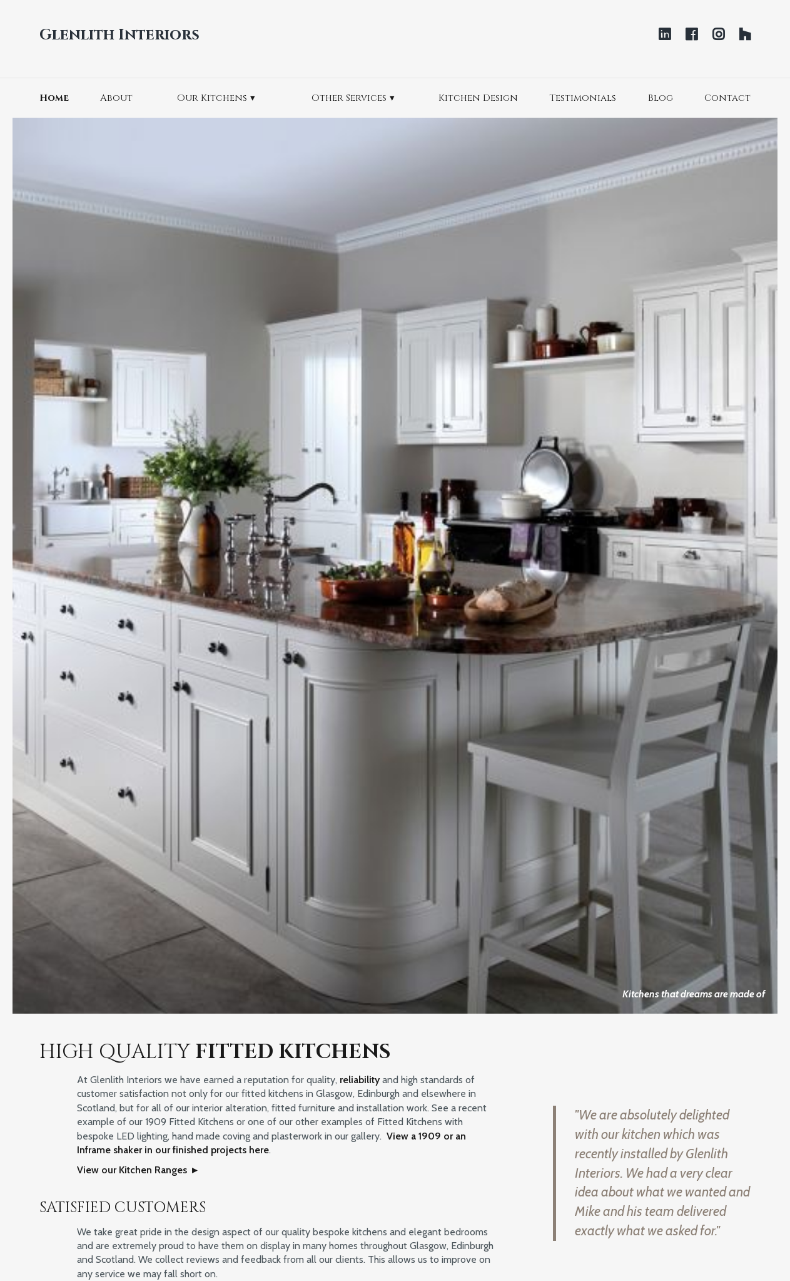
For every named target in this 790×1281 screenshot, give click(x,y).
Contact (727, 98)
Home (54, 98)
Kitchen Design (478, 98)
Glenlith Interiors (119, 35)
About (116, 98)
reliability (360, 1080)
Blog (660, 98)
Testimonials (582, 98)
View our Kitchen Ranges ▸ (137, 1170)
